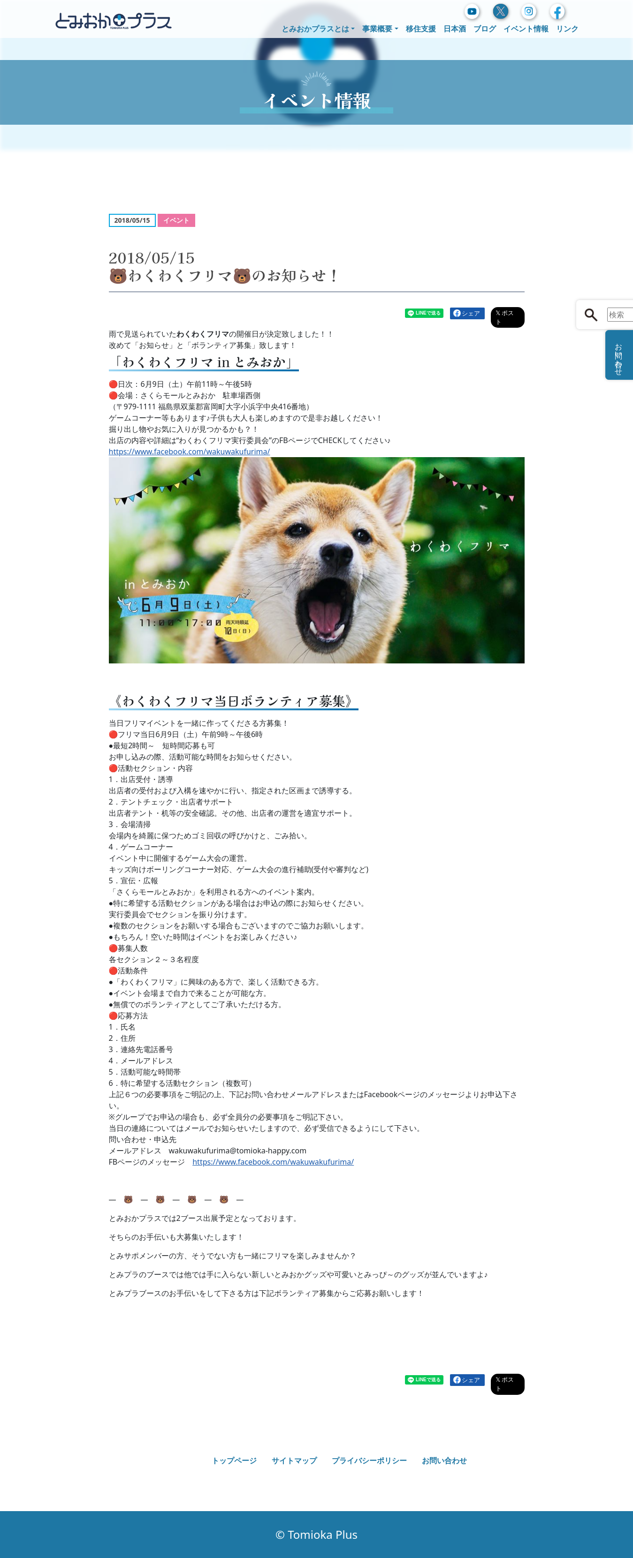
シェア (471, 313)
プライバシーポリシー (369, 1460)
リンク (567, 28)
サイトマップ (294, 1460)
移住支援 (421, 28)
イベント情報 (526, 28)
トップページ (234, 1460)
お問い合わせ (444, 1460)
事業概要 (377, 28)
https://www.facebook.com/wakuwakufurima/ (189, 451)
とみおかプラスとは (315, 28)
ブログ (484, 28)
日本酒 (454, 28)
